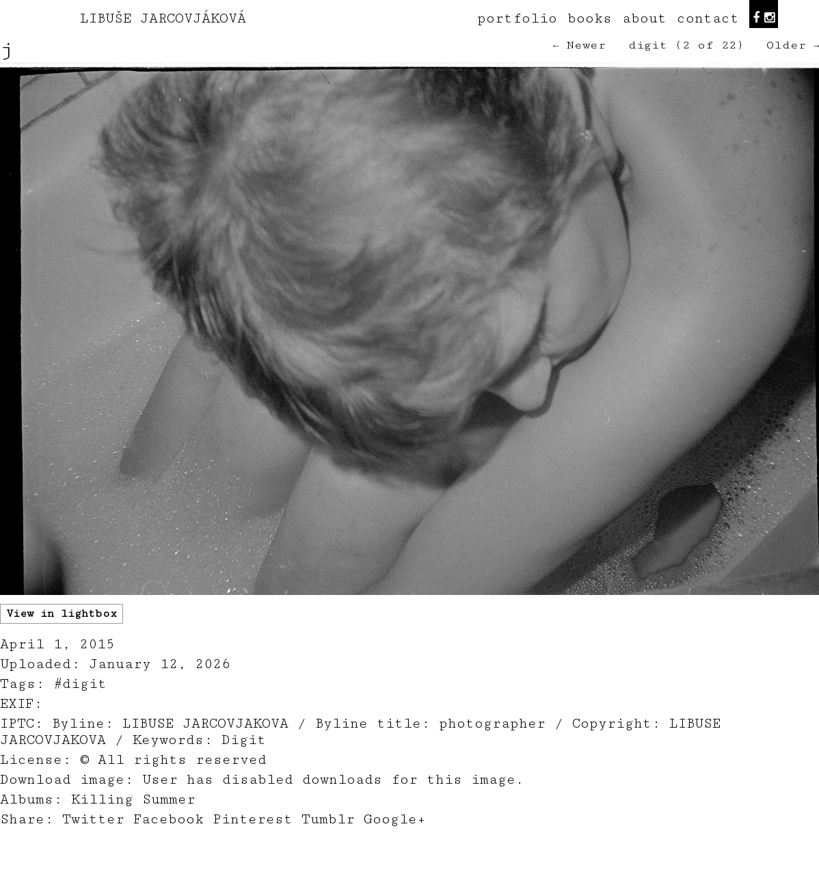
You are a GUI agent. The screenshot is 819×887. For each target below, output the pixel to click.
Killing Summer (133, 799)
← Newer (579, 45)
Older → (792, 45)
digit (647, 45)
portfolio (517, 18)
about (644, 18)
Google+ (395, 819)
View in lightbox (61, 613)
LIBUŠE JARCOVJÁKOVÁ (163, 18)
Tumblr (328, 819)
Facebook (168, 819)
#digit (80, 684)
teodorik (513, 879)
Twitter (93, 819)
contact (708, 18)
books (589, 18)
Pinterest (253, 819)
